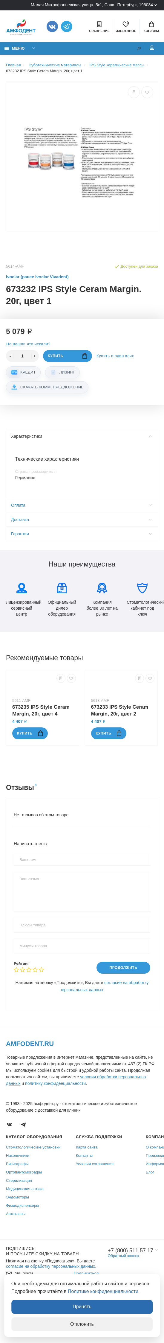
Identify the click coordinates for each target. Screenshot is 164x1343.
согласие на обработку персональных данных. (51, 1266)
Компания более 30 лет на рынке (102, 600)
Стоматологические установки (33, 1147)
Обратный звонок (123, 1255)
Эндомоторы (17, 1197)
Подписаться (86, 1273)
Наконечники (17, 1155)
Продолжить (123, 968)
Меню (14, 48)
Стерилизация (19, 1180)
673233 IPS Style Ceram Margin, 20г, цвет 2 (119, 711)
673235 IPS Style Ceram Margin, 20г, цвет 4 (41, 711)
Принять (82, 1306)
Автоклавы (15, 1214)
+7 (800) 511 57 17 (130, 1250)
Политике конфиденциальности (103, 1291)
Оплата (81, 505)
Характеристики (81, 436)
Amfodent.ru (30, 1043)
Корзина (152, 27)
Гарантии (81, 534)
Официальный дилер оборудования (62, 600)
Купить (67, 356)
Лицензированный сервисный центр (21, 600)
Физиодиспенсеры (22, 1205)
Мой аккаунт (152, 48)
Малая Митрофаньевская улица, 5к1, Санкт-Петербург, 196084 (92, 4)
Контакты (84, 1155)
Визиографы (17, 1164)
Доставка (81, 519)
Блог (150, 1172)
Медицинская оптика (25, 1189)
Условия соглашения (95, 1164)
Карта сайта (86, 1147)
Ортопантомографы (24, 1172)
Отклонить (82, 1324)
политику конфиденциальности (55, 1083)
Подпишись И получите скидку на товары (42, 1251)
